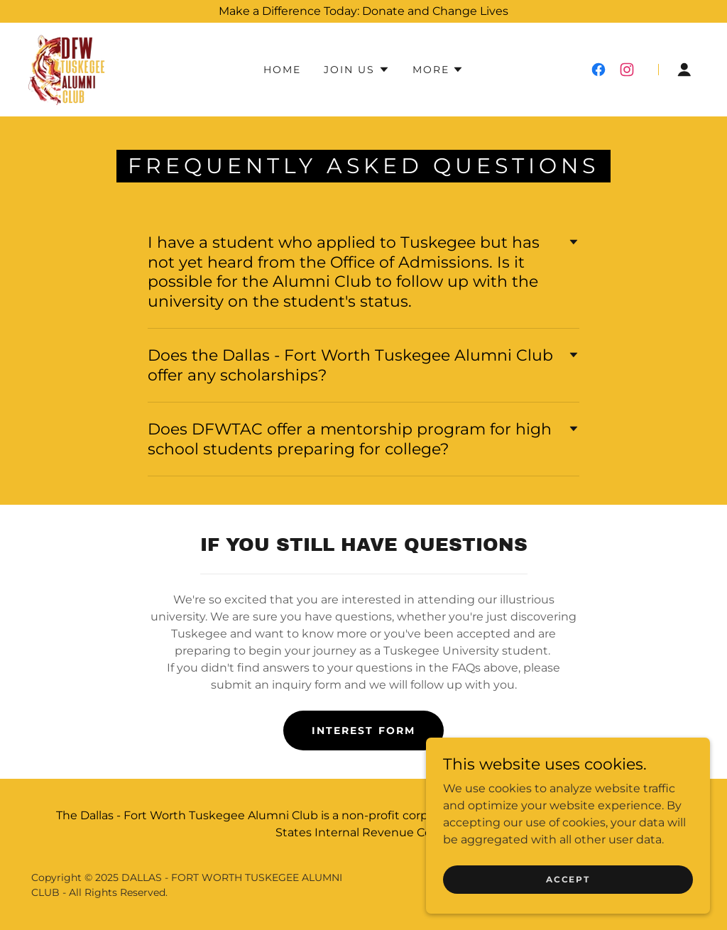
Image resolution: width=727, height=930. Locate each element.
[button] (356, 69)
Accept (567, 879)
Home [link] (282, 69)
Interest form (363, 730)
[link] (68, 68)
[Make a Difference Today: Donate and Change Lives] (363, 11)
